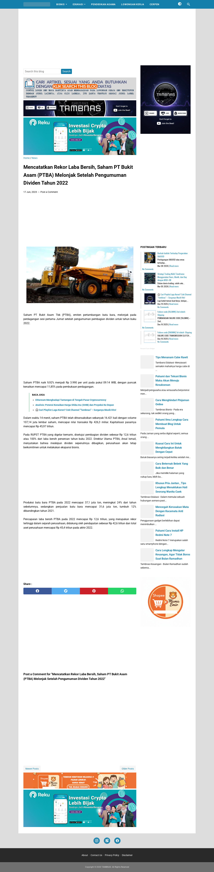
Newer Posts (32, 768)
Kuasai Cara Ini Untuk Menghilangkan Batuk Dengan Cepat (168, 447)
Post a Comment (49, 192)
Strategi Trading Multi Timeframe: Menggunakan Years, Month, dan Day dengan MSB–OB (172, 277)
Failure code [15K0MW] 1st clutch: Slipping (174, 332)
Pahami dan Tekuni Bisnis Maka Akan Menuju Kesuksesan (171, 380)
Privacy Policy (112, 855)
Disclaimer (127, 855)
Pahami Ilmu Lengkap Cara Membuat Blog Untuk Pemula (171, 424)
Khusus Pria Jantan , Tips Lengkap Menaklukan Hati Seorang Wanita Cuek (171, 487)
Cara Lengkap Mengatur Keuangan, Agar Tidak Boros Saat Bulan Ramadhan (172, 554)
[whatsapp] (122, 591)
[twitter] (66, 591)
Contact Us (96, 855)
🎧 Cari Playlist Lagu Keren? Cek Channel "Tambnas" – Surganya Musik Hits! (75, 410)
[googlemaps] (107, 841)
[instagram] (96, 841)
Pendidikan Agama (103, 4)
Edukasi (78, 4)
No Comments (147, 269)
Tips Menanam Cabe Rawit (171, 357)
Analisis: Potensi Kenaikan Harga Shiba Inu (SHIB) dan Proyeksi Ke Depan (74, 405)
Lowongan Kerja (132, 4)
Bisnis (60, 4)
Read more (174, 265)
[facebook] (37, 591)
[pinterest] (94, 591)
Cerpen (154, 4)
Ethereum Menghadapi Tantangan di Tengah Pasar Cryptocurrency (70, 400)
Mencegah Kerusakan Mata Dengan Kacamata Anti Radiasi (172, 511)
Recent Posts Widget (147, 348)
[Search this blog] (189, 4)
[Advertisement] (107, 37)
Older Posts (128, 768)
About (85, 855)
